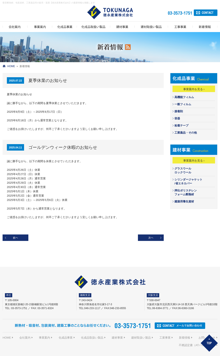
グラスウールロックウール (182, 170)
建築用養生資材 (184, 201)
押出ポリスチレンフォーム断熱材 (185, 192)
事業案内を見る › (194, 89)
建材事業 (117, 337)
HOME (11, 66)
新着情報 (184, 337)
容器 (177, 118)
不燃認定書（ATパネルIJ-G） (197, 345)
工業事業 (165, 337)
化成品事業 (66, 337)
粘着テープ (181, 125)
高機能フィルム (184, 97)
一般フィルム (182, 104)
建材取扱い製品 (141, 337)
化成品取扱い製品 (92, 337)
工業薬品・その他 (185, 132)
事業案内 (44, 337)
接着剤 (178, 111)
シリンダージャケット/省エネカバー (188, 181)
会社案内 (25, 337)
